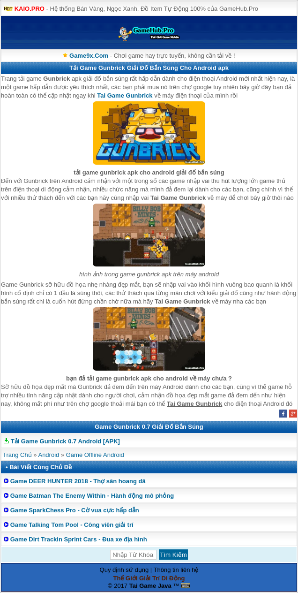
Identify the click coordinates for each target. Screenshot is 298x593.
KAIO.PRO (30, 8)
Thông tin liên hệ (176, 569)
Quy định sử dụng (124, 569)
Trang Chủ (17, 454)
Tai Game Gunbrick (124, 95)
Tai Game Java (150, 585)
